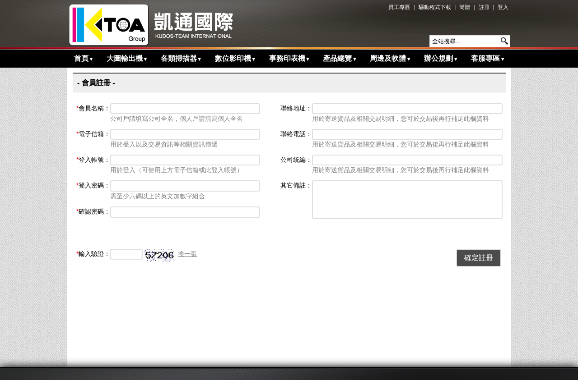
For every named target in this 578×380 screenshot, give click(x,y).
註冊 (484, 7)
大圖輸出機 (127, 58)
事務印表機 (290, 58)
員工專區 (399, 7)
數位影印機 (235, 58)
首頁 (84, 58)
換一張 (187, 253)
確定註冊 (478, 257)
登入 (503, 7)
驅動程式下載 (435, 7)
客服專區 (488, 58)
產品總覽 (340, 58)
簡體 (464, 7)
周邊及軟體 (390, 58)
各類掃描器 (181, 58)
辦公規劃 (441, 58)
